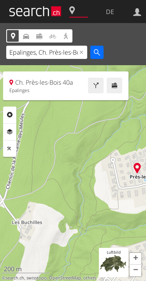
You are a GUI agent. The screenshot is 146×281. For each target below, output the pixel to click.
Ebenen (9, 132)
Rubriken (9, 115)
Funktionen (9, 148)
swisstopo (36, 278)
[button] (135, 259)
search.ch (14, 278)
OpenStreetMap (65, 278)
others (89, 278)
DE (110, 11)
